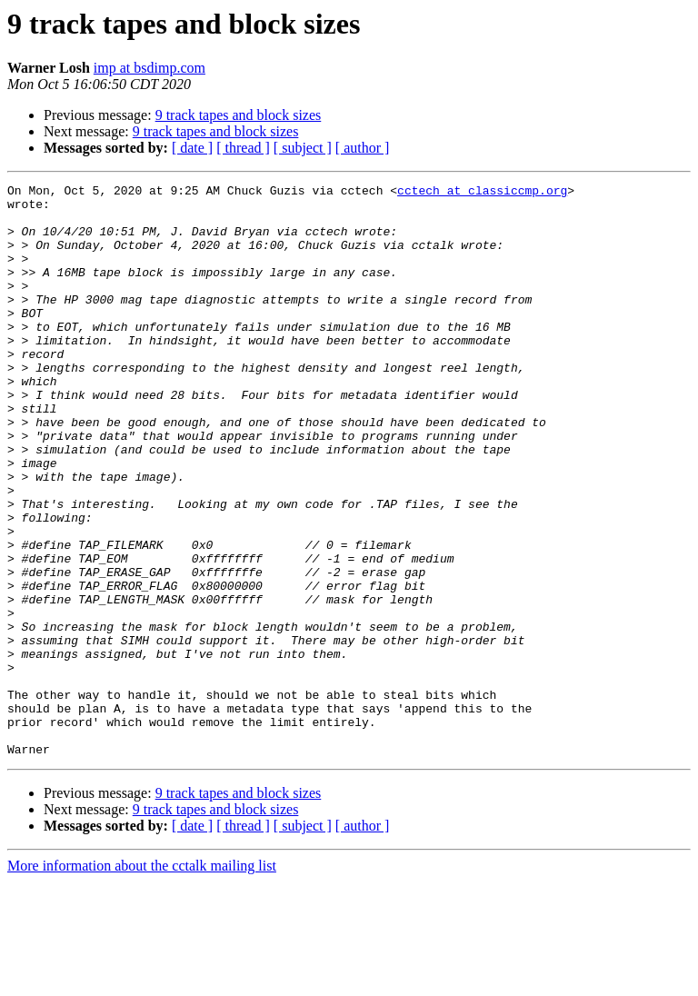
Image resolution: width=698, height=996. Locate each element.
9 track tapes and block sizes (238, 115)
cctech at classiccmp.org (482, 192)
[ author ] (362, 147)
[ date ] (192, 147)
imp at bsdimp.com (149, 67)
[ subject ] (303, 147)
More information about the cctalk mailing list (141, 980)
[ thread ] (243, 147)
